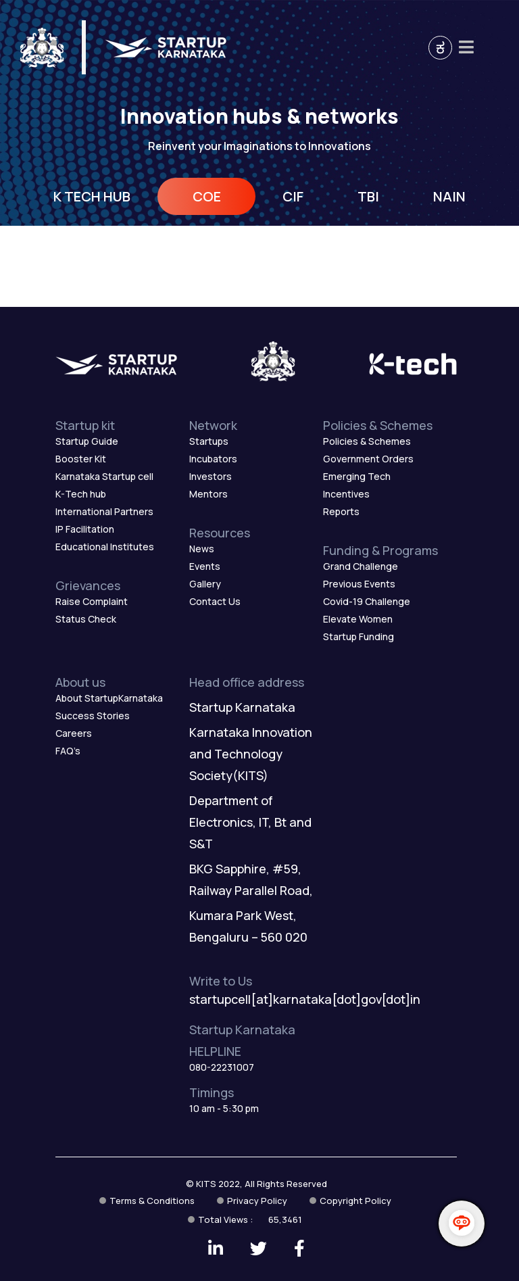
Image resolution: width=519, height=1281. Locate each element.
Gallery (205, 583)
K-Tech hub (80, 493)
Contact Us (215, 601)
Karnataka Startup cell (104, 476)
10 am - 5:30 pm (224, 1108)
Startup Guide (86, 441)
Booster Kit (80, 458)
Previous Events (359, 583)
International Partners (104, 511)
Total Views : (250, 1219)
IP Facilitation (84, 529)
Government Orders (368, 458)
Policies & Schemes (367, 441)
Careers (73, 733)
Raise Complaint (91, 601)
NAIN (449, 196)
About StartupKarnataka (109, 698)
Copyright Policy (355, 1200)
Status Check (85, 618)
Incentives (346, 493)
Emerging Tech (357, 476)
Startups (208, 441)
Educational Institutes (104, 546)
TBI (368, 196)
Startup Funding (358, 636)
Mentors (208, 493)
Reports (341, 511)
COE (207, 196)
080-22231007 (221, 1067)
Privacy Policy (257, 1200)
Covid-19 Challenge (366, 601)
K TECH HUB (91, 196)
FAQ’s (67, 750)
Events (204, 566)
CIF (292, 196)
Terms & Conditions (152, 1200)
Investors (210, 476)
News (201, 548)
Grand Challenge (360, 566)
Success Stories (92, 715)
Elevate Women (358, 618)
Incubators (213, 458)
